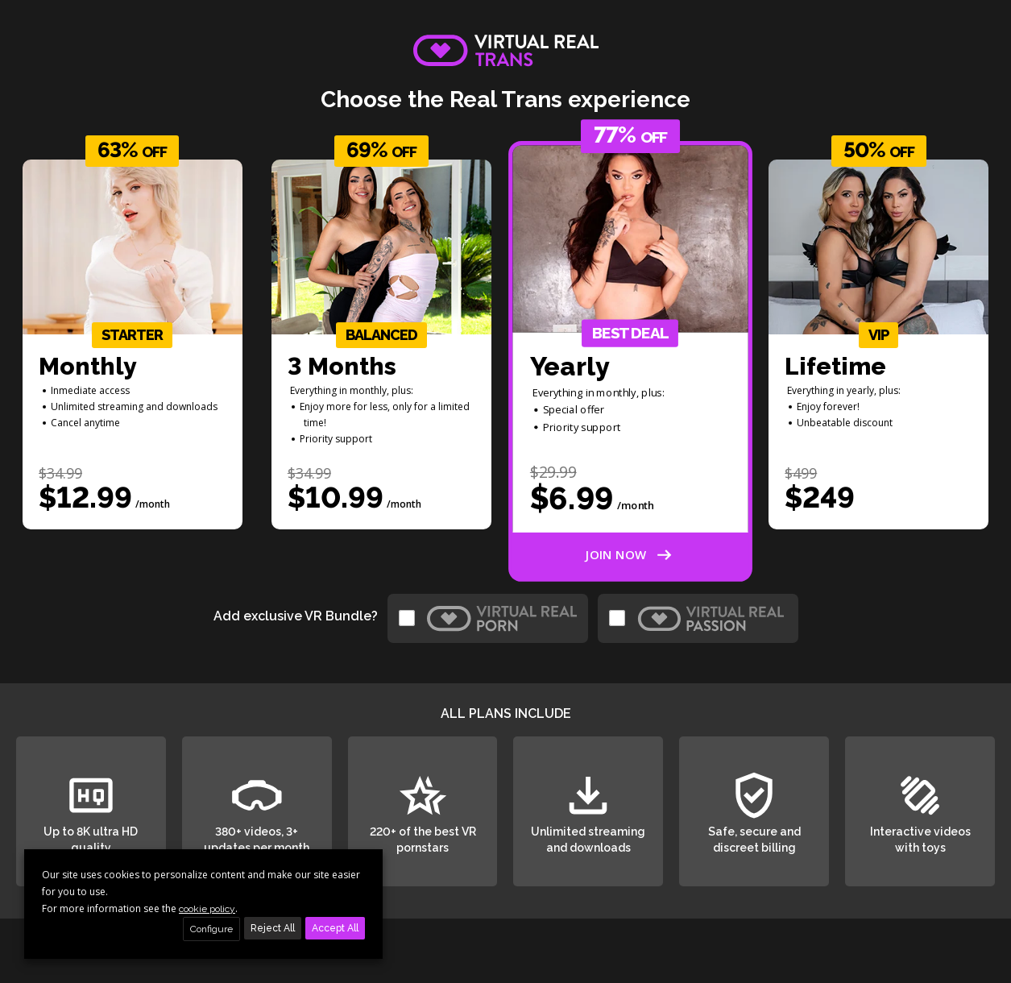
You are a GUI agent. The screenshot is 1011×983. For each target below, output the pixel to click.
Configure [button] (211, 929)
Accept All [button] (335, 928)
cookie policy (207, 909)
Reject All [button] (273, 928)
